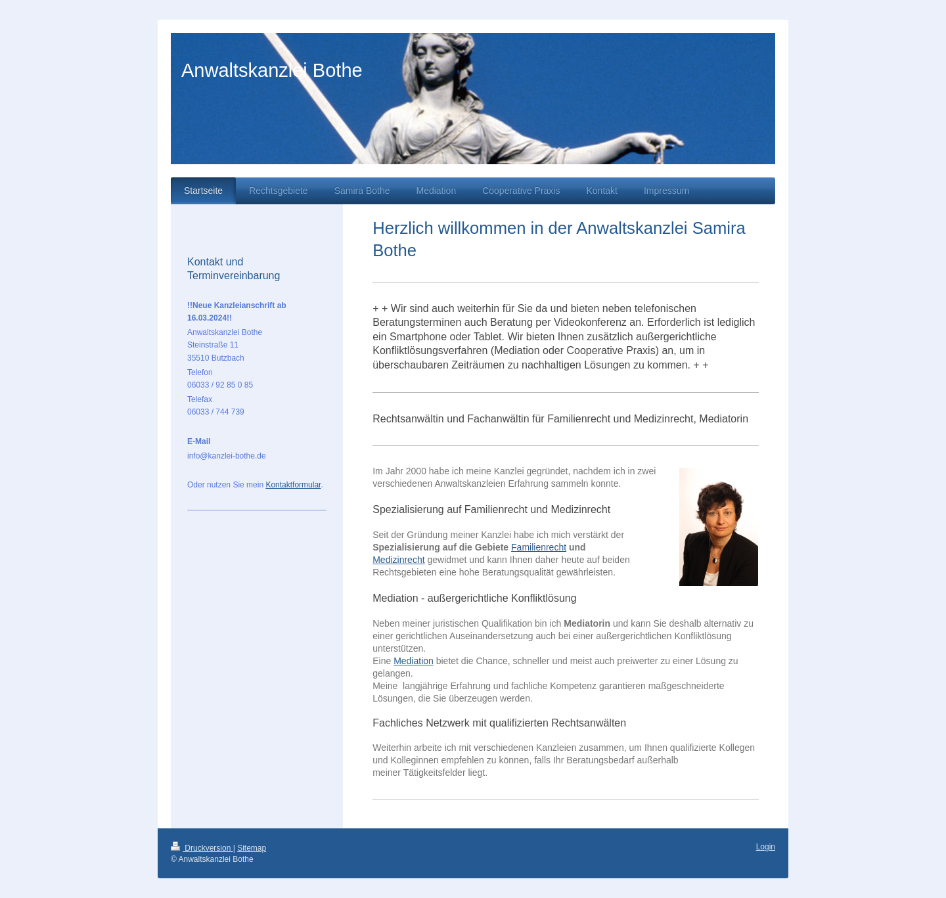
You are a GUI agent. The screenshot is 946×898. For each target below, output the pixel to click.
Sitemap (251, 848)
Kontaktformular (293, 484)
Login (765, 846)
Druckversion (202, 848)
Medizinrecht (398, 559)
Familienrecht (538, 547)
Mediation (414, 661)
